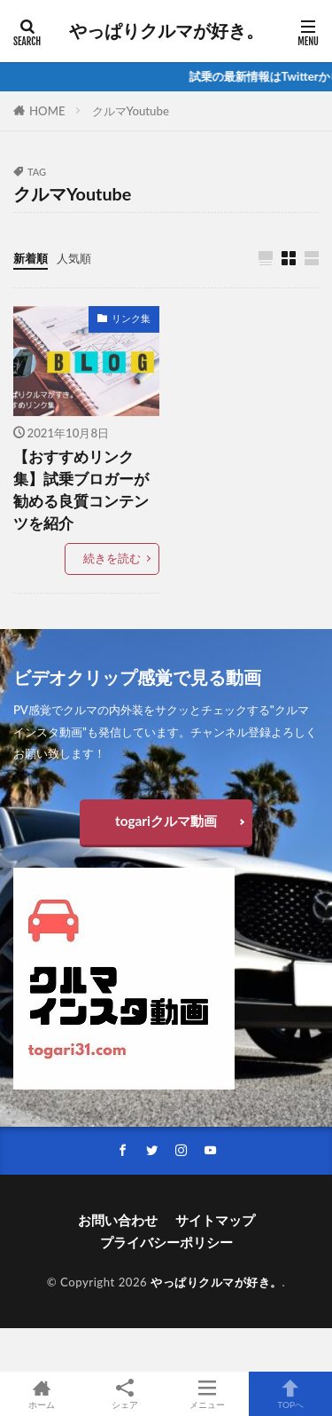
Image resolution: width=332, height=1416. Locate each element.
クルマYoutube (130, 111)
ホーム (41, 1394)
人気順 (74, 258)
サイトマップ (215, 1220)
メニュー (208, 1394)
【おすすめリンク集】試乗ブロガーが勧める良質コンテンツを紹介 (81, 489)
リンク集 (131, 318)
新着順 (30, 258)
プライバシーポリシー (166, 1242)
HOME (47, 111)
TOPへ (290, 1394)
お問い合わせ (118, 1220)
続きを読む (112, 558)
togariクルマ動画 (166, 821)
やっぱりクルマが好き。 (166, 31)
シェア (124, 1394)
